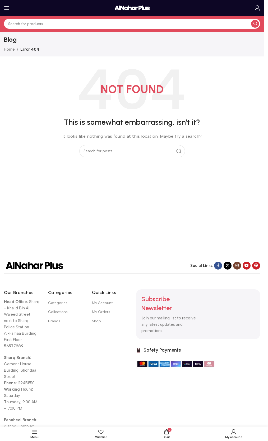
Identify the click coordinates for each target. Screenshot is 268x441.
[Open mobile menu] (6, 8)
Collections (58, 312)
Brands (54, 321)
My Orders (101, 312)
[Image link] (34, 265)
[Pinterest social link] (256, 266)
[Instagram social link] (237, 266)
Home (9, 49)
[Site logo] (132, 7)
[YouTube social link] (247, 266)
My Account (102, 303)
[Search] (132, 24)
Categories (57, 303)
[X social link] (228, 266)
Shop (96, 321)
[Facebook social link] (218, 266)
